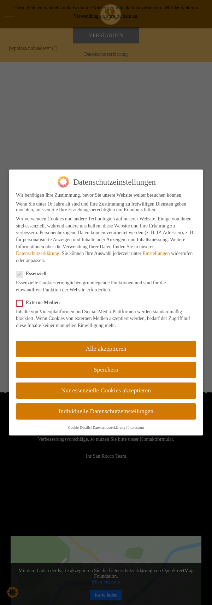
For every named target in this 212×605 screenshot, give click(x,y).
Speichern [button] (106, 369)
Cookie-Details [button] (79, 427)
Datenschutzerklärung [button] (109, 427)
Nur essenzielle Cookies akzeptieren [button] (106, 390)
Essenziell (33, 274)
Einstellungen (156, 253)
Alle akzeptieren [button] (106, 348)
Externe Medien (40, 303)
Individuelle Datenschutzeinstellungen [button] (106, 411)
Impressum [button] (136, 427)
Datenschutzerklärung (37, 253)
